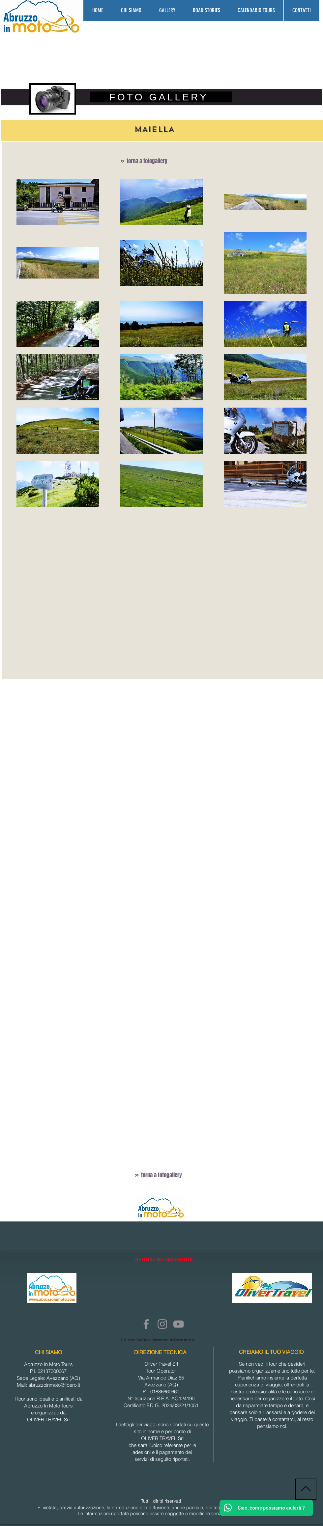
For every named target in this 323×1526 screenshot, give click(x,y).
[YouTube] (178, 1324)
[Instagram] (162, 1324)
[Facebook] (146, 1324)
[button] (167, 10)
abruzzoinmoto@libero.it (54, 1385)
